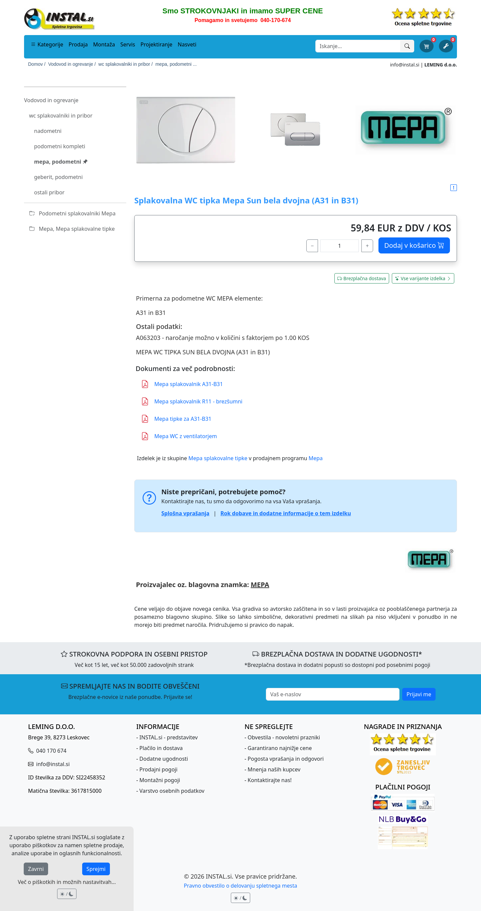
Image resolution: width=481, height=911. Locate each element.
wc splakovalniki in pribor (61, 115)
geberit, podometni (58, 177)
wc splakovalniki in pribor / (126, 64)
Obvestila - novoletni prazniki (284, 737)
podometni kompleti (59, 146)
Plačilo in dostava (161, 748)
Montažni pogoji (159, 780)
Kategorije (47, 44)
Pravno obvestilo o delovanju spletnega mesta (240, 885)
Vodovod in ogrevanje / (72, 64)
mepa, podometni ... (176, 64)
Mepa (316, 458)
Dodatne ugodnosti (163, 758)
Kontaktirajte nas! (270, 780)
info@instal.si (405, 64)
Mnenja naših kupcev (274, 769)
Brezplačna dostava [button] (361, 278)
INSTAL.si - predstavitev (168, 737)
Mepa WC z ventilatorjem (179, 436)
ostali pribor (49, 192)
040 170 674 (50, 750)
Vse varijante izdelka (423, 278)
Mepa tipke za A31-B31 (176, 419)
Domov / (36, 64)
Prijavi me (419, 694)
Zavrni (36, 869)
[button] (453, 188)
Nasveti (187, 44)
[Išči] (407, 46)
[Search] (357, 46)
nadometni (47, 131)
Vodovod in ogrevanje (51, 100)
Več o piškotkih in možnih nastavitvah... (67, 882)
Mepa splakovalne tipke (218, 458)
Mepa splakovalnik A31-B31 (182, 384)
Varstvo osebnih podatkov (171, 790)
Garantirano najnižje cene (280, 748)
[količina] (339, 245)
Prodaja (78, 44)
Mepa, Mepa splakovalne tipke (72, 228)
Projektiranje (157, 44)
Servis (127, 44)
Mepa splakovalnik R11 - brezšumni (192, 401)
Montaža (104, 44)
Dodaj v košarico (414, 245)
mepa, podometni (61, 161)
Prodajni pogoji (158, 769)
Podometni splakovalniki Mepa (72, 213)
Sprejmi (96, 869)
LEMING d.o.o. (440, 64)
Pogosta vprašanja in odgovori (286, 758)
